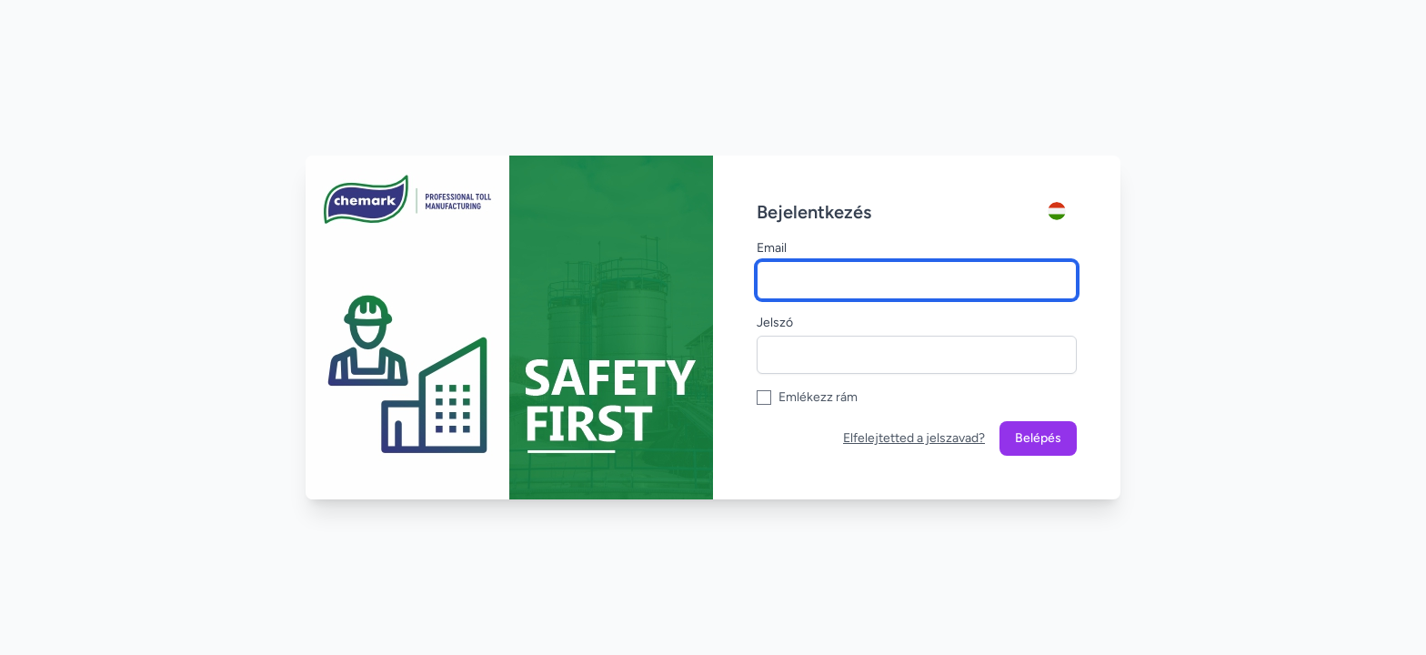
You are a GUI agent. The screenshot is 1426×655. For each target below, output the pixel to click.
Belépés (1038, 438)
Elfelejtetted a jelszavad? (914, 438)
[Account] (1062, 211)
